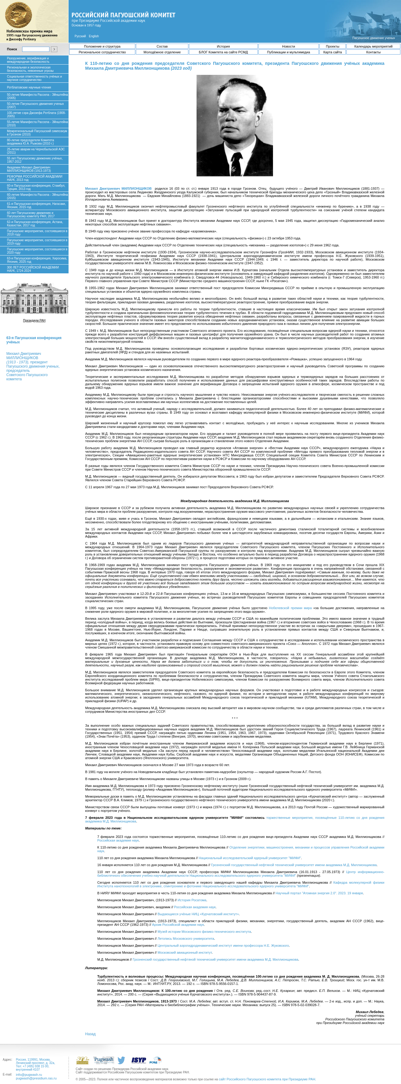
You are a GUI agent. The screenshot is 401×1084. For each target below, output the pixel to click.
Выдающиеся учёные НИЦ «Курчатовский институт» (198, 914)
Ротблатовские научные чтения (29, 87)
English (94, 36)
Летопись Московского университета (185, 938)
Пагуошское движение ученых (373, 38)
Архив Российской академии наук (178, 924)
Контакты (373, 52)
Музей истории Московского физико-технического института (204, 931)
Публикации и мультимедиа (288, 52)
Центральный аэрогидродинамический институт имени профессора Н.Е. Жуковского (223, 945)
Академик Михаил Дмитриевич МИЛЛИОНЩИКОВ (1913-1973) (29, 169)
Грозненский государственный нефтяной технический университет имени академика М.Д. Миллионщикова (294, 865)
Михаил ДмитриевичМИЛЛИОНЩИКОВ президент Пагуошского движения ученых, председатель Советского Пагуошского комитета (32, 366)
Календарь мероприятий (373, 46)
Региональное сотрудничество (102, 52)
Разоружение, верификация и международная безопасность (28, 60)
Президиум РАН (34, 320)
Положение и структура (102, 46)
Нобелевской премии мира (290, 608)
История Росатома (191, 900)
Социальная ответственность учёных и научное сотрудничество (34, 78)
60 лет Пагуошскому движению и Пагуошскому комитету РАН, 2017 (31, 214)
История (223, 46)
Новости (288, 46)
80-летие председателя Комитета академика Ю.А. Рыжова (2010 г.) (30, 141)
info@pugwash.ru (29, 1074)
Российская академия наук (118, 840)
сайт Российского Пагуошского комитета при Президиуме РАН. (267, 1079)
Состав (162, 46)
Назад (90, 1034)
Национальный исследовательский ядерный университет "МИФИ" (250, 858)
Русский (80, 36)
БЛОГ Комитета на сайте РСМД (223, 52)
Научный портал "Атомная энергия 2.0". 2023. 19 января (319, 893)
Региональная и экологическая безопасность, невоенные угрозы (30, 69)
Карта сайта (332, 52)
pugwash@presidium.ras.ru (36, 1078)
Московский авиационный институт (184, 952)
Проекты (332, 46)
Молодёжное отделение (161, 52)
